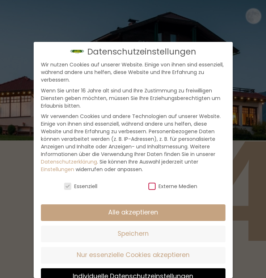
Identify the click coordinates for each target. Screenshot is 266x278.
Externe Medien (172, 186)
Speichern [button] (133, 233)
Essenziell (80, 186)
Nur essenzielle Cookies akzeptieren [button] (133, 255)
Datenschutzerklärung (69, 161)
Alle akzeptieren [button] (133, 212)
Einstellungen (57, 169)
